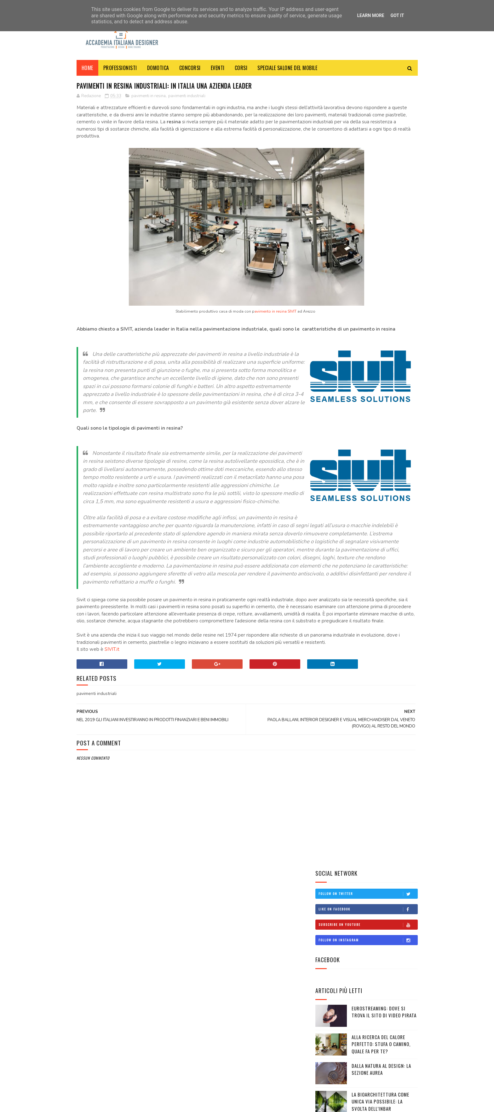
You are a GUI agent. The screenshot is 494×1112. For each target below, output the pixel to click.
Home (87, 68)
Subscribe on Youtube (368, 135)
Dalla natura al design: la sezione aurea (381, 281)
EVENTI (218, 68)
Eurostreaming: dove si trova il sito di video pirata (384, 223)
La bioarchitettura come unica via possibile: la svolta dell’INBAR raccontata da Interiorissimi (362, 320)
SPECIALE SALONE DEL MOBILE (287, 68)
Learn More (370, 15)
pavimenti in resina (148, 97)
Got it (397, 15)
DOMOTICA (158, 68)
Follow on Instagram (368, 151)
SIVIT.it (112, 798)
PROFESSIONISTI (120, 68)
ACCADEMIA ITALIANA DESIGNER (130, 1104)
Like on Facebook (368, 120)
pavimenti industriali (186, 97)
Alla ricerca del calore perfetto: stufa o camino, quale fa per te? (381, 255)
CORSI (241, 68)
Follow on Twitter (368, 105)
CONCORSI (190, 68)
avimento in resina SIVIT (220, 327)
